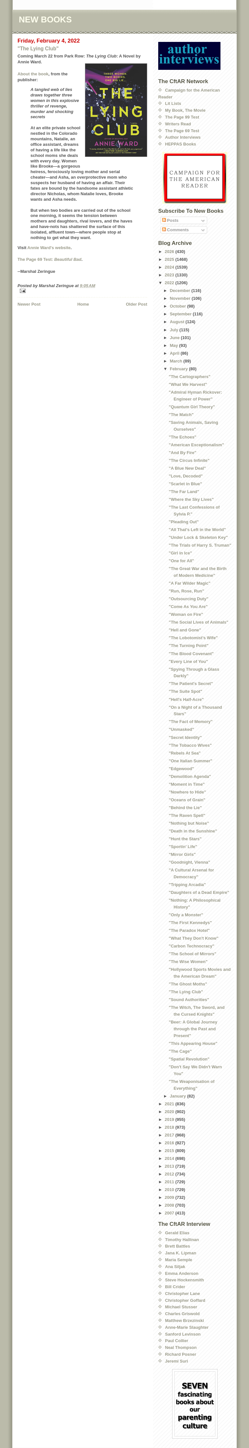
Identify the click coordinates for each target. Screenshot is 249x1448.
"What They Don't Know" (193, 938)
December (180, 290)
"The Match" (181, 414)
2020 (170, 1111)
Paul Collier (176, 1340)
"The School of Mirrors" (192, 953)
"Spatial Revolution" (189, 1059)
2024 (170, 267)
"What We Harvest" (188, 384)
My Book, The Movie (185, 110)
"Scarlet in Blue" (185, 483)
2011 (170, 1181)
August (177, 321)
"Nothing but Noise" (189, 823)
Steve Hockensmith (184, 1279)
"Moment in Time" (187, 784)
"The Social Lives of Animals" (198, 622)
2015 (170, 1150)
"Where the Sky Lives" (191, 499)
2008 (170, 1205)
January (178, 1096)
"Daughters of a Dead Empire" (199, 892)
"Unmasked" (181, 729)
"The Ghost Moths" (188, 984)
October (178, 306)
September (181, 313)
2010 (170, 1189)
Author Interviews (183, 137)
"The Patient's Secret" (191, 683)
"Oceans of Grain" (187, 799)
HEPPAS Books (180, 144)
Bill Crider (175, 1286)
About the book (33, 73)
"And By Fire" (182, 452)
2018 (170, 1127)
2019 (170, 1119)
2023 (170, 275)
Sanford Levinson (183, 1334)
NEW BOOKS (45, 19)
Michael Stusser (181, 1306)
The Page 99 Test (182, 117)
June (175, 337)
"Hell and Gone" (185, 630)
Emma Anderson (181, 1273)
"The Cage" (180, 1051)
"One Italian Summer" (190, 760)
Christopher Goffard (185, 1300)
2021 (170, 1103)
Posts (170, 220)
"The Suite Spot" (185, 691)
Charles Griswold (182, 1313)
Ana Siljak (175, 1266)
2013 (170, 1166)
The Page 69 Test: (49, 259)
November (181, 298)
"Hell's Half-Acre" (186, 699)
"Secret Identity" (185, 737)
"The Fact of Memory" (190, 721)
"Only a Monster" (186, 914)
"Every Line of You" (188, 661)
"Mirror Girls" (182, 854)
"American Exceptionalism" (196, 444)
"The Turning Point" (188, 645)
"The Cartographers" (189, 376)
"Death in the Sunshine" (193, 831)
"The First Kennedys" (190, 922)
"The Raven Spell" (187, 815)
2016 (170, 1142)
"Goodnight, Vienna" (189, 862)
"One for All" (181, 560)
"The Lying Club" (38, 48)
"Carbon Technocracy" (191, 946)
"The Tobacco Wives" (190, 745)
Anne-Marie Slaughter (186, 1327)
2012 (170, 1174)
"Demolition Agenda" (190, 776)
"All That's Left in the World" (197, 529)
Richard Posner (180, 1354)
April (175, 353)
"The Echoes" (182, 437)
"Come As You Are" (188, 606)
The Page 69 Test (182, 130)
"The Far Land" (184, 491)
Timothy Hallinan (182, 1239)
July (175, 329)
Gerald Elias (177, 1232)
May (174, 345)
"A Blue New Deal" (187, 468)
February (179, 368)
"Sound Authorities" (189, 999)
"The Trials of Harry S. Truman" (200, 545)
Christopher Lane (182, 1293)
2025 (170, 259)
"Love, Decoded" (186, 476)
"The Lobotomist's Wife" (193, 637)
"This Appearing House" (193, 1043)
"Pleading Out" (184, 521)
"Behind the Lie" (185, 807)
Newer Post (29, 304)
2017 (170, 1135)
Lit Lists (173, 103)
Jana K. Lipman (180, 1253)
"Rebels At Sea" (185, 753)
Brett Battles (177, 1246)
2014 (170, 1158)
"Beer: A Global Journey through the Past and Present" (193, 1029)
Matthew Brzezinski (184, 1320)
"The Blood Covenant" (191, 653)
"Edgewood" (181, 768)
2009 (170, 1197)
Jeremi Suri (176, 1361)
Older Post (136, 304)
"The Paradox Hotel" (189, 930)
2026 (170, 251)
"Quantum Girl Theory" (192, 406)
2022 (170, 282)
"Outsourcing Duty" (188, 598)
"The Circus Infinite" (189, 460)
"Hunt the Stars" (185, 838)
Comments (175, 229)
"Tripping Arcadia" (187, 884)
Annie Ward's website (48, 247)
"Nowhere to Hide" (187, 792)
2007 (170, 1213)
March (177, 361)
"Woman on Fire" (186, 614)
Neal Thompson (181, 1347)
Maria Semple (178, 1259)
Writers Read (178, 123)
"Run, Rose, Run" (186, 591)
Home (83, 304)
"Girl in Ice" (180, 553)
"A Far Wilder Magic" (189, 583)
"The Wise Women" (188, 961)
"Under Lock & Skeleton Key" (198, 537)
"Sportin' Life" (183, 846)
